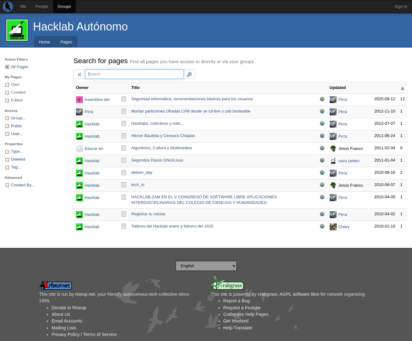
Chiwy (344, 226)
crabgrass (267, 294)
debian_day (141, 172)
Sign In (401, 6)
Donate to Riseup (69, 307)
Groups (64, 6)
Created (18, 92)
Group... (18, 118)
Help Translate (237, 327)
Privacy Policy (65, 334)
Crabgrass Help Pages (245, 314)
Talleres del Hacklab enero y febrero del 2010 (172, 226)
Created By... (23, 185)
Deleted (18, 159)
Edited (17, 100)
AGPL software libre (299, 294)
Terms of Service (100, 334)
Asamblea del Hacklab (97, 100)
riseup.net (85, 294)
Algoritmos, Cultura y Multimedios (161, 148)
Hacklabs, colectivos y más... (157, 123)
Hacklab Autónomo (80, 26)
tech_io (137, 184)
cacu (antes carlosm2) (349, 161)
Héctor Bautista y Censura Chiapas (163, 135)
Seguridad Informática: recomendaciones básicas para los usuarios (192, 98)
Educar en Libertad (94, 149)
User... (17, 133)
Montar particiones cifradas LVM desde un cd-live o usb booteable (191, 111)
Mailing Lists (64, 327)
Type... (17, 151)
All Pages (19, 66)
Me (23, 6)
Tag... (16, 167)
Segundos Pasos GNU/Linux (157, 160)
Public (16, 126)
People (41, 6)
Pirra (343, 99)
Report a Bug (236, 300)
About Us (61, 314)
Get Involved (235, 320)
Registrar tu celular (148, 214)
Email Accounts (67, 320)
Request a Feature (241, 307)
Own (15, 84)
